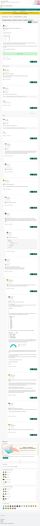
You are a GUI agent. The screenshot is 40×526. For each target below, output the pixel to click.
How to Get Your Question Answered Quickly (9, 466)
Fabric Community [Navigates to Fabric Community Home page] (9, 5)
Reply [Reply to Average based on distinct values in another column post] (35, 61)
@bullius (7, 123)
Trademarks (1, 521)
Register (28, 9)
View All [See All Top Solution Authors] (4, 483)
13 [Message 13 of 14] (7, 171)
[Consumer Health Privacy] (11, 523)
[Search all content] (29, 11)
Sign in (30, 9)
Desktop (25, 16)
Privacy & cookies (2, 519)
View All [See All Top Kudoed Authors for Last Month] (4, 500)
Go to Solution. (21, 53)
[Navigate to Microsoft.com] (3, 5)
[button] (30, 22)
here (18, 359)
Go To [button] (36, 9)
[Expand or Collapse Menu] (1, 8)
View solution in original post (7, 102)
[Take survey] (5, 458)
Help (33, 9)
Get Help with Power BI (18, 16)
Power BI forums (5, 16)
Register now (26, 13)
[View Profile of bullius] (6, 25)
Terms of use (2, 520)
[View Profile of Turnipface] (8, 259)
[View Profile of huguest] (8, 213)
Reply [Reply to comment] (35, 82)
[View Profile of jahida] (5, 69)
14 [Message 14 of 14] (7, 155)
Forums (11, 16)
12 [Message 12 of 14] (5, 105)
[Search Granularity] (16, 11)
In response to (8, 145)
